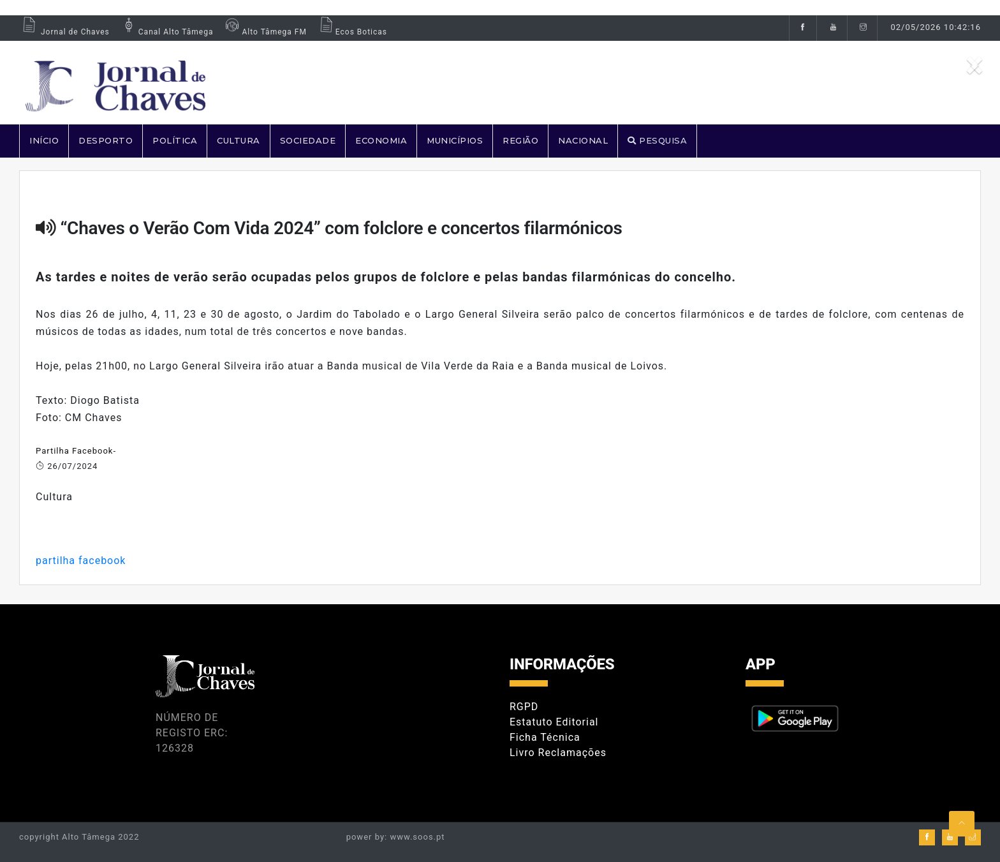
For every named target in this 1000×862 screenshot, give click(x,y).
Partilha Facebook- (76, 451)
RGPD (524, 707)
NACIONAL (583, 140)
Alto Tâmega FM (264, 31)
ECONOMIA (381, 140)
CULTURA (238, 140)
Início (44, 140)
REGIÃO (520, 140)
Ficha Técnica (545, 737)
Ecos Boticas (351, 31)
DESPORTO (105, 140)
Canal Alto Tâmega (166, 31)
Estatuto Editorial (554, 722)
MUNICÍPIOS (455, 140)
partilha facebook (81, 560)
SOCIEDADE (308, 140)
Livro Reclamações (558, 753)
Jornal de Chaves (64, 31)
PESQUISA (657, 140)
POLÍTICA (174, 140)
